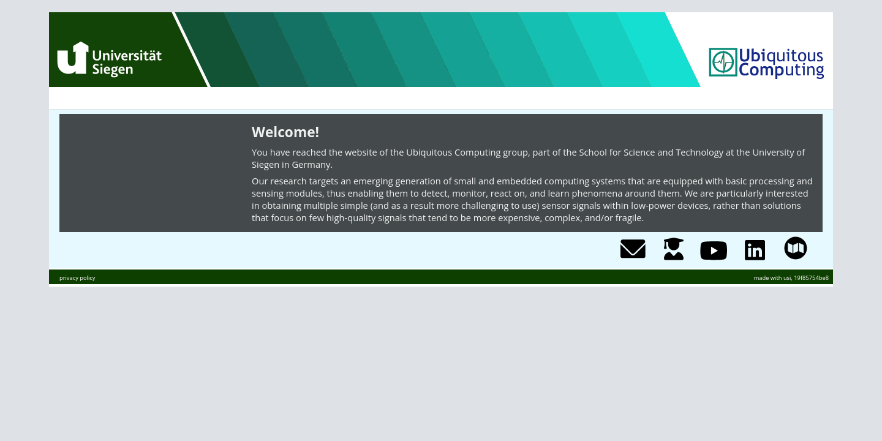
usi (787, 278)
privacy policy (77, 278)
